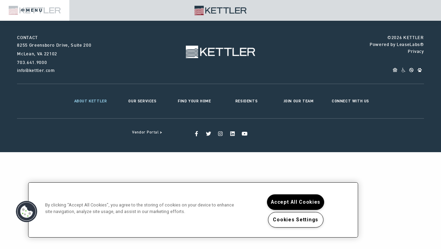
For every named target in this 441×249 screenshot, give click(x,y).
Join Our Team (299, 101)
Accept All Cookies (295, 202)
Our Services (142, 101)
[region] (193, 210)
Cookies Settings (295, 220)
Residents (246, 101)
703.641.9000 (32, 63)
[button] (27, 212)
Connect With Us (350, 101)
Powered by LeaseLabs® (397, 45)
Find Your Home (194, 101)
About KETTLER (90, 101)
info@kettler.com (35, 71)
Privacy (416, 52)
